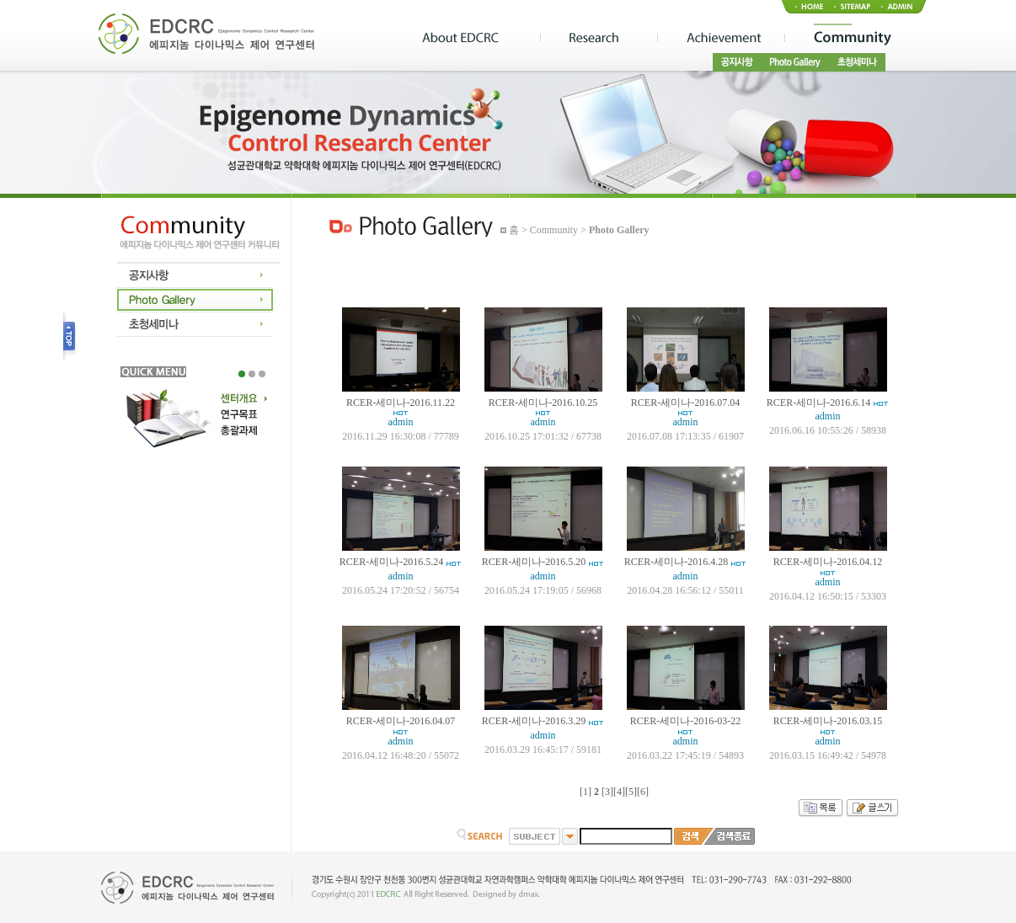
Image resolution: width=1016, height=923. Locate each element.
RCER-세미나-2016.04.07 (400, 721)
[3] (607, 792)
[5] (631, 792)
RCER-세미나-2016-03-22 (685, 721)
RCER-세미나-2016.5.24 (391, 562)
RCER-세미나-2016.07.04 (685, 402)
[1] (585, 792)
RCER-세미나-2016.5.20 (534, 562)
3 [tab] (262, 374)
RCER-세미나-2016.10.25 (543, 402)
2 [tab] (252, 374)
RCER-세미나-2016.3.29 (534, 721)
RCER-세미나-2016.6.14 (818, 402)
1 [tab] (241, 374)
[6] (643, 792)
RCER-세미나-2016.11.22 (400, 402)
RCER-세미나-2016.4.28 (676, 562)
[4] (619, 792)
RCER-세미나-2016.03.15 (827, 721)
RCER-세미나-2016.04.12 (827, 562)
